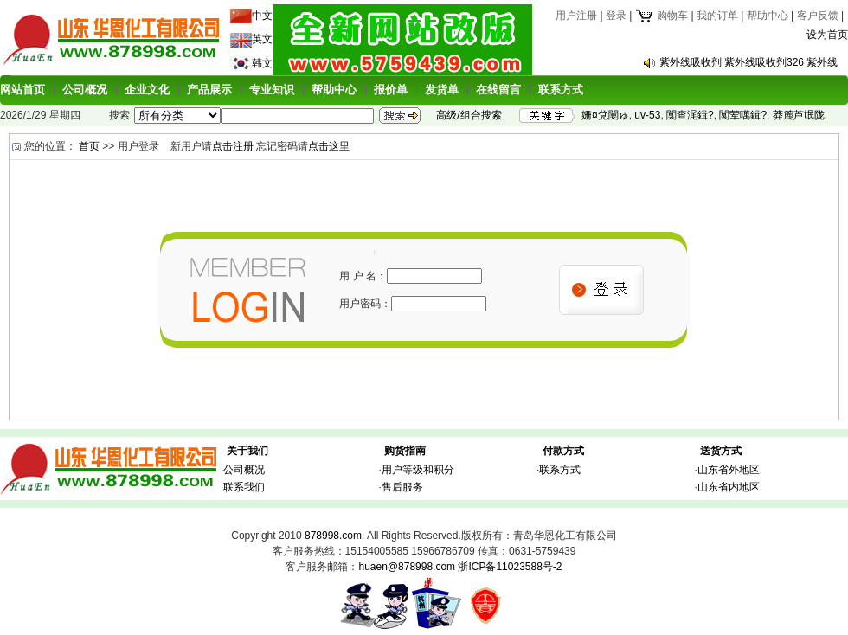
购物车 (661, 16)
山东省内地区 (728, 487)
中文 (262, 16)
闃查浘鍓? (690, 115)
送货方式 (721, 451)
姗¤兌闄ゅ (605, 115)
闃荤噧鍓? (743, 115)
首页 (89, 146)
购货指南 (405, 451)
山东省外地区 (728, 470)
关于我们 (247, 451)
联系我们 (244, 487)
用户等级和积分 (418, 470)
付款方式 (563, 451)
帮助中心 (767, 16)
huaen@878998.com (406, 567)
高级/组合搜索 (468, 115)
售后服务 (402, 487)
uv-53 (647, 115)
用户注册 (576, 16)
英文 (262, 39)
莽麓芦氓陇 (799, 115)
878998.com (333, 535)
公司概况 (84, 89)
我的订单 (717, 16)
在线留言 (498, 89)
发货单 (442, 89)
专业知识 (271, 89)
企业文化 (147, 89)
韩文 (262, 63)
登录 (616, 16)
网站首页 (22, 89)
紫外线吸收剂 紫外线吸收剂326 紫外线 (748, 62)
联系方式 (560, 89)
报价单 (391, 89)
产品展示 (209, 89)
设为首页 (827, 35)
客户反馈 (817, 16)
